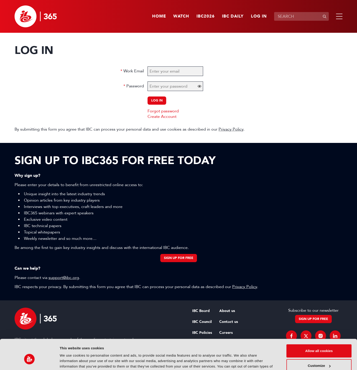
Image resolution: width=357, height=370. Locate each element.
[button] (338, 16)
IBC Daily (233, 16)
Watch (181, 16)
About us (227, 310)
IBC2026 (205, 16)
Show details (70, 361)
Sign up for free (178, 258)
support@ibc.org (63, 277)
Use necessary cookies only (319, 357)
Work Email (133, 71)
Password (135, 86)
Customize (319, 342)
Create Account (162, 116)
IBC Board (201, 310)
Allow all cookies (319, 327)
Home (159, 16)
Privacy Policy (231, 129)
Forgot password (163, 111)
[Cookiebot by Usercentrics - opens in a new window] (29, 361)
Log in (259, 16)
